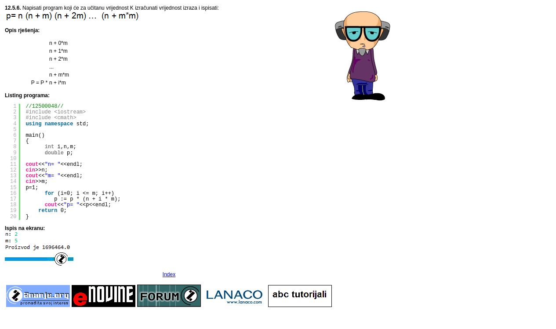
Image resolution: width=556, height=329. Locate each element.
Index (169, 274)
